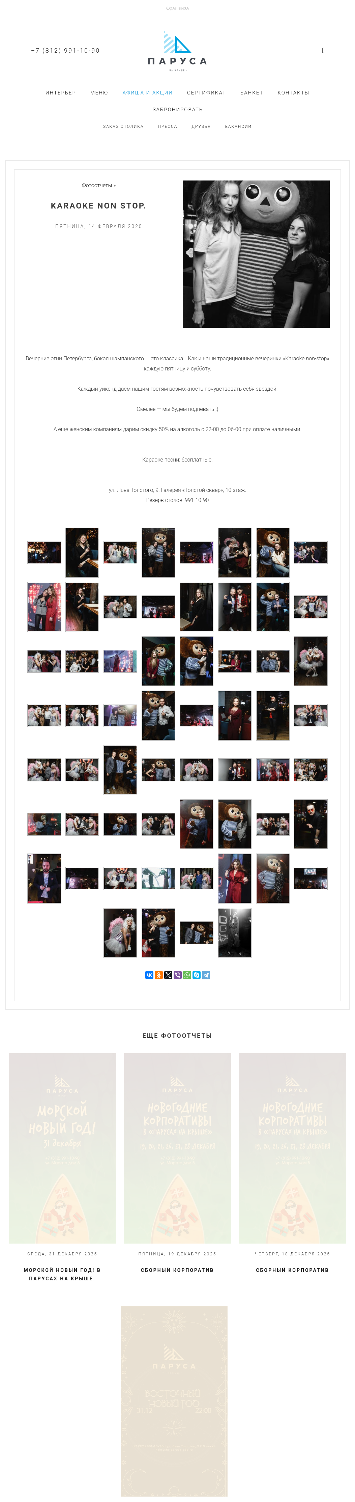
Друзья (201, 126)
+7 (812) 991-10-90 (65, 50)
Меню (99, 93)
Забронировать (178, 110)
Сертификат (206, 93)
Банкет (252, 93)
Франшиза (177, 8)
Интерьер (61, 93)
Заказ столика (123, 126)
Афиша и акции (147, 93)
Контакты (293, 93)
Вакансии (238, 126)
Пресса (168, 126)
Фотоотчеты (97, 185)
